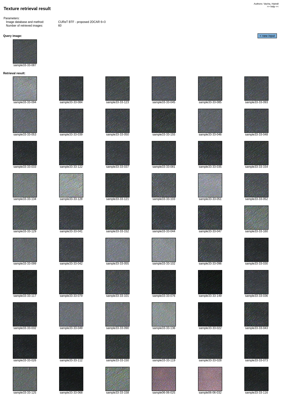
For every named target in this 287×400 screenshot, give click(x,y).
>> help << (273, 6)
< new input (267, 35)
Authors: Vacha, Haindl (266, 3)
